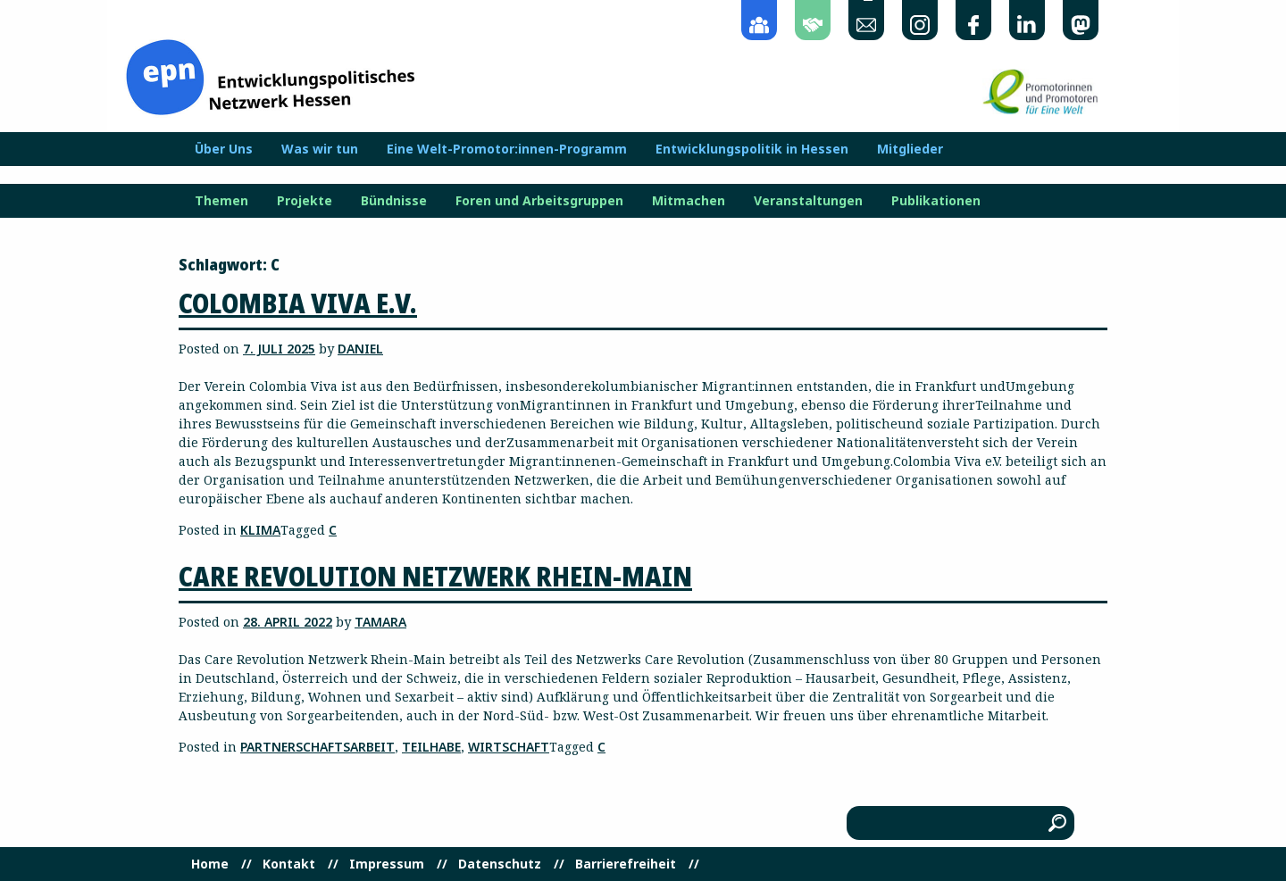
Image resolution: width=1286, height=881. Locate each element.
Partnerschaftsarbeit (317, 746)
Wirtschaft (508, 746)
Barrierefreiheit (625, 864)
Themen (221, 201)
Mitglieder (910, 149)
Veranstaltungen (808, 201)
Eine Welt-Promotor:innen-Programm (507, 149)
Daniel (360, 348)
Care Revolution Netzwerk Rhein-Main (435, 576)
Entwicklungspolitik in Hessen (752, 149)
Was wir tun (319, 149)
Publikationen (936, 201)
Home (210, 864)
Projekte (304, 201)
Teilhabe (431, 746)
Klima (260, 529)
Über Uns (224, 149)
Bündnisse (394, 201)
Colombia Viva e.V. (298, 303)
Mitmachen (688, 201)
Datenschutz (499, 864)
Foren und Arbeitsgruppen (539, 201)
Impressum (386, 864)
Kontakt (289, 864)
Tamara (380, 621)
